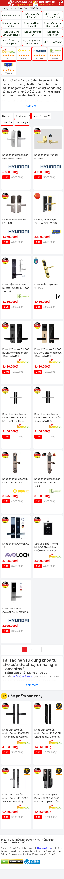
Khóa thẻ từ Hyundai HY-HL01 (14, 221)
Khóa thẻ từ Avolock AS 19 (15, 545)
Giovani (8, 68)
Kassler (55, 54)
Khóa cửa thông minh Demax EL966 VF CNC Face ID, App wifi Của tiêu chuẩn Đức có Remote (46, 798)
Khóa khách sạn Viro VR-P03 (46, 286)
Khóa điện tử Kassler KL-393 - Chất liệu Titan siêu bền (15, 288)
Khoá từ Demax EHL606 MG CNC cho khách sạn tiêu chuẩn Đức (48, 352)
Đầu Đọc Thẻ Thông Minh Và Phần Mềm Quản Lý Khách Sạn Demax (46, 547)
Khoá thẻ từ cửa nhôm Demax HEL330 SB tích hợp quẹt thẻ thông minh (15, 417)
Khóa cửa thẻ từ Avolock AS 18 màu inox (15, 610)
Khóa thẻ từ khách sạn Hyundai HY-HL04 (15, 156)
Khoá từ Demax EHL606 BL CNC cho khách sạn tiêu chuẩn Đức (15, 352)
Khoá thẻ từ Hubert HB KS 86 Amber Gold (15, 480)
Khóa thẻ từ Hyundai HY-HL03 (46, 156)
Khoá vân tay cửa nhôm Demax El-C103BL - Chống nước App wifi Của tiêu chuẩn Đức (15, 733)
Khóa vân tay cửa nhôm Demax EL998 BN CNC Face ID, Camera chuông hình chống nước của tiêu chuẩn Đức (47, 733)
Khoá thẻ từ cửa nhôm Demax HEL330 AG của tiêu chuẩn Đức (47, 417)
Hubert (24, 54)
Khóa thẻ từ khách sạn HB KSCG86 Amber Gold (47, 482)
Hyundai (39, 54)
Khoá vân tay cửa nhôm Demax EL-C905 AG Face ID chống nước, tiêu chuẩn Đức (15, 798)
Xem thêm (32, 105)
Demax (8, 54)
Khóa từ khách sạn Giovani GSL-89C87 (45, 221)
